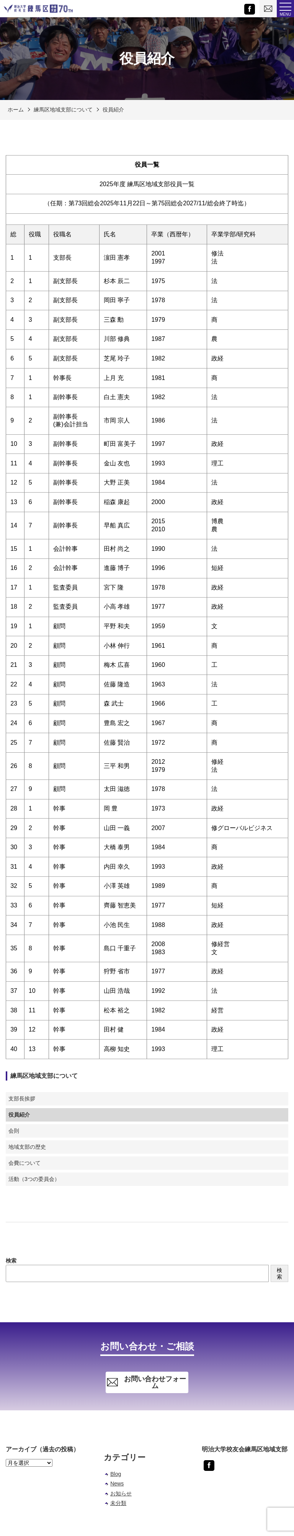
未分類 (118, 1503)
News (117, 1483)
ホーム (16, 109)
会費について (24, 1163)
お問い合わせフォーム (146, 1382)
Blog (115, 1474)
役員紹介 (113, 109)
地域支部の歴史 (27, 1147)
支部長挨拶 (21, 1099)
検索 (11, 1261)
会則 (13, 1131)
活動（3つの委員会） (34, 1179)
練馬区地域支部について (63, 109)
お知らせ (121, 1493)
